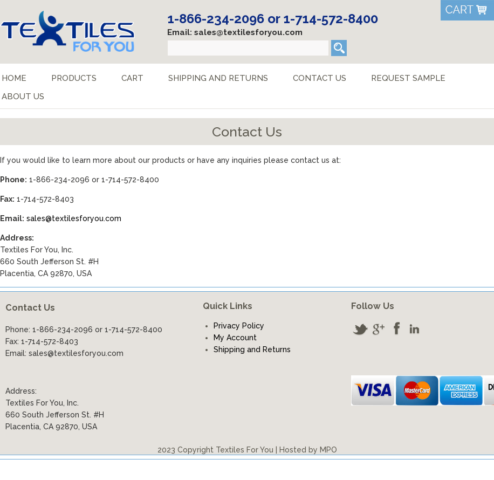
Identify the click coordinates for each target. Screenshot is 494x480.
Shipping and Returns (218, 78)
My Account (235, 337)
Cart (132, 78)
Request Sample (408, 78)
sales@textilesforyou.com (73, 218)
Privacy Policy (239, 325)
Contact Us (319, 78)
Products (74, 78)
